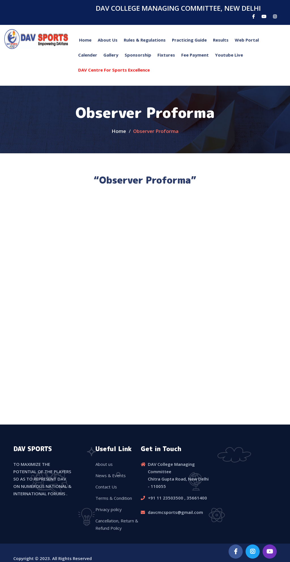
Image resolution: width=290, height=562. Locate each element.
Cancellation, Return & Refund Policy (116, 524)
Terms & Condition (113, 498)
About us (104, 464)
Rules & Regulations (145, 40)
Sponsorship (138, 55)
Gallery (110, 55)
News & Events (110, 475)
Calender (87, 55)
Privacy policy (108, 509)
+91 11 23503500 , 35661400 (177, 498)
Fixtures (166, 55)
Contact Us (106, 487)
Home (85, 40)
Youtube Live (229, 55)
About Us (108, 40)
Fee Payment (195, 55)
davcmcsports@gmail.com (175, 512)
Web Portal (247, 40)
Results (221, 40)
